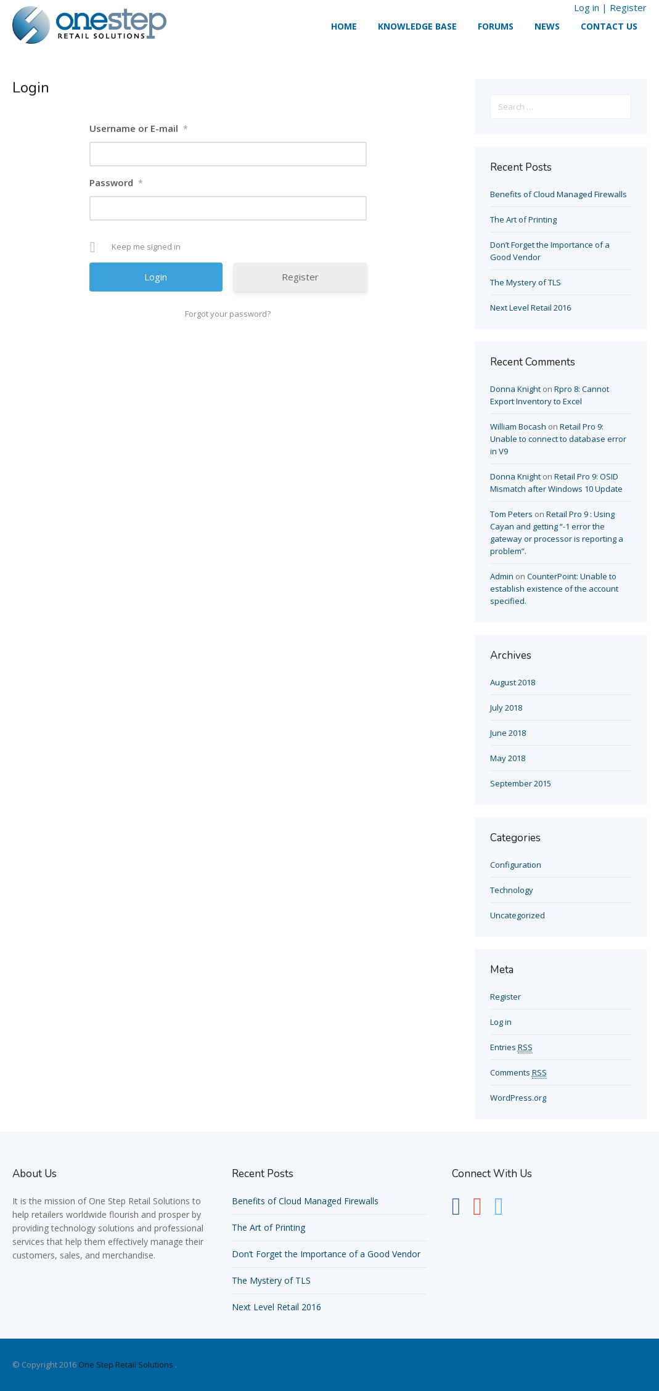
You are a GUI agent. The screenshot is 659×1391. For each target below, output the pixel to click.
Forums (496, 26)
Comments (518, 1073)
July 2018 (506, 707)
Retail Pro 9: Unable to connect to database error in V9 (558, 439)
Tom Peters (511, 514)
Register (628, 7)
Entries (511, 1047)
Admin (502, 576)
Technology (511, 889)
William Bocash (518, 426)
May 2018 (507, 758)
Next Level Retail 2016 (530, 307)
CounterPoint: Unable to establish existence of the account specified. (554, 588)
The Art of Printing (523, 219)
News (547, 26)
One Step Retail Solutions (125, 1364)
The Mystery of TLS (525, 282)
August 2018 (512, 682)
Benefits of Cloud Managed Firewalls (558, 194)
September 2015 (520, 783)
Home (344, 26)
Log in (586, 7)
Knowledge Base (417, 26)
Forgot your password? (228, 313)
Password (116, 182)
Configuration (515, 864)
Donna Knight (515, 388)
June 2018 (508, 732)
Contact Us (609, 26)
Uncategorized (517, 915)
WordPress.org (518, 1097)
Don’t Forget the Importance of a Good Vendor (326, 1254)
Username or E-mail (138, 128)
